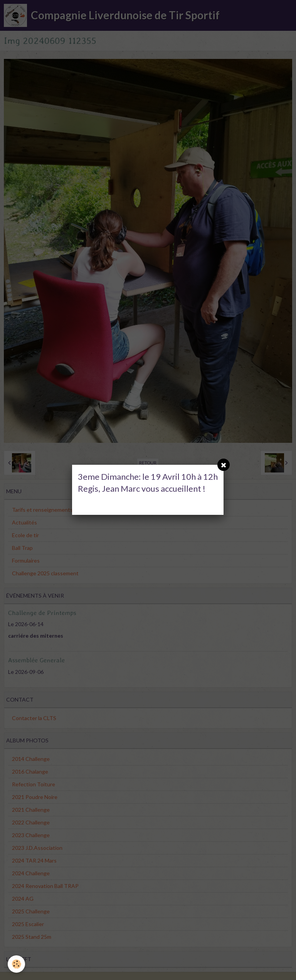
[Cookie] (16, 964)
